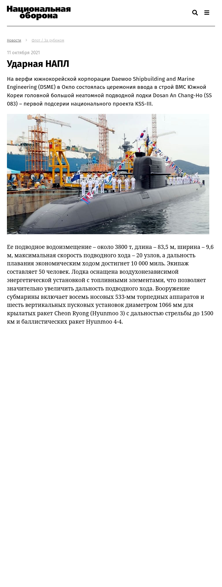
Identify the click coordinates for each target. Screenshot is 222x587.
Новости (14, 40)
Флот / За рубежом (48, 40)
